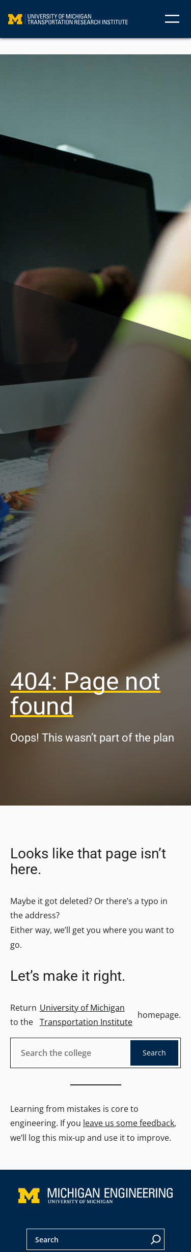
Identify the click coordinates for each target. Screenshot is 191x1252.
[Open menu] (172, 18)
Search (154, 1052)
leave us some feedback (128, 1123)
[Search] (156, 1239)
